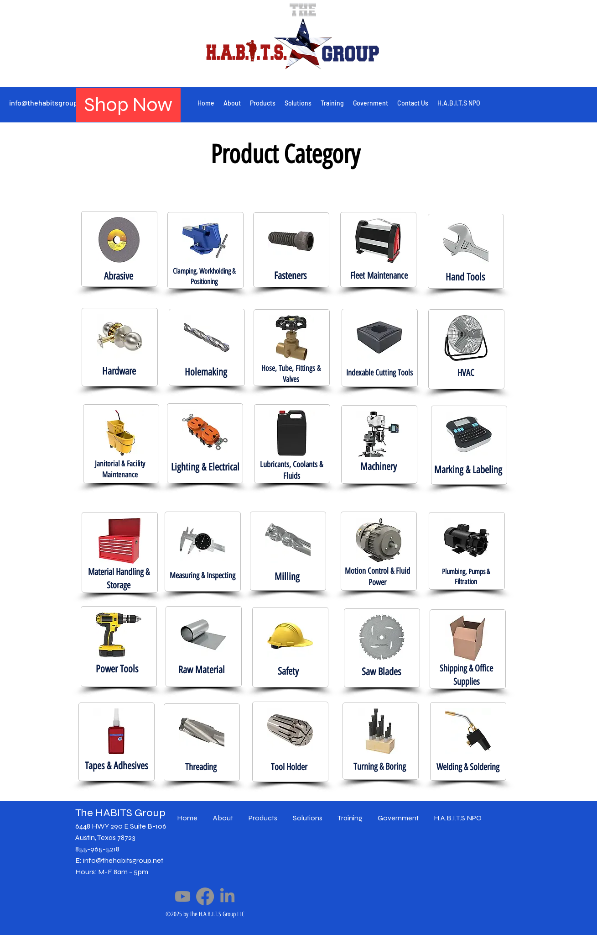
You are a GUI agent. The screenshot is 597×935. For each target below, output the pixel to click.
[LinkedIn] (227, 896)
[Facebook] (205, 896)
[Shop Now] (128, 104)
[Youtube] (183, 896)
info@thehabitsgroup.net (49, 102)
